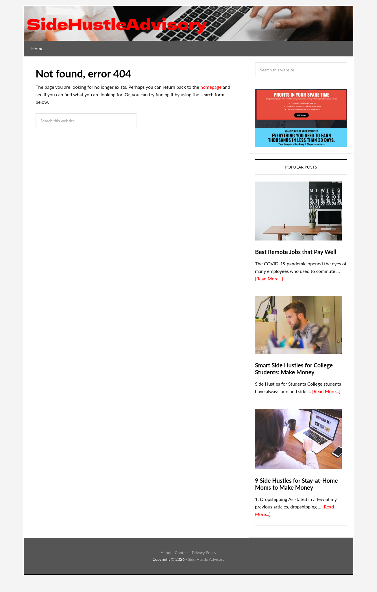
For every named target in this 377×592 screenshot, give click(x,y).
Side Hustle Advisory (206, 559)
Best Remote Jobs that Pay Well (295, 251)
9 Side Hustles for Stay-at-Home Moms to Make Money (296, 484)
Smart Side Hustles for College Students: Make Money (294, 368)
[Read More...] (269, 278)
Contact (182, 552)
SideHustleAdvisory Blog (188, 23)
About (166, 552)
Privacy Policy (204, 552)
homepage (210, 87)
